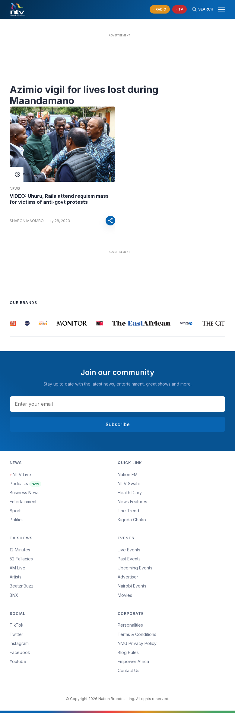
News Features (132, 501)
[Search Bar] (202, 9)
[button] (219, 9)
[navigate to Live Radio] (160, 9)
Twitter (16, 634)
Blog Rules (128, 652)
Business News (25, 492)
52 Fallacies (21, 558)
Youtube (18, 661)
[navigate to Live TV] (179, 9)
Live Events (129, 549)
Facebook (20, 652)
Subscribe (118, 424)
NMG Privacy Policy (137, 643)
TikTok (17, 625)
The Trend (128, 510)
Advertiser (128, 576)
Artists (15, 576)
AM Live (17, 567)
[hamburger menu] (221, 9)
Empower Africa (133, 661)
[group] (13, 323)
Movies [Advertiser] (125, 595)
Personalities (130, 625)
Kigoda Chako (132, 519)
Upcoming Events (135, 567)
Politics (17, 519)
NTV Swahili (129, 483)
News (15, 189)
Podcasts (25, 483)
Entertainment (23, 501)
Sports (16, 510)
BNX (14, 595)
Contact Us (128, 670)
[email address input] (117, 404)
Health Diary (130, 492)
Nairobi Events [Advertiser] (132, 585)
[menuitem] (172, 586)
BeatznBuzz (21, 585)
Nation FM (128, 474)
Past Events (129, 558)
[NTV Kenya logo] (17, 9)
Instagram (19, 643)
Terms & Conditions (137, 634)
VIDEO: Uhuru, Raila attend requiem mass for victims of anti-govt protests (59, 199)
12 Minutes (20, 549)
